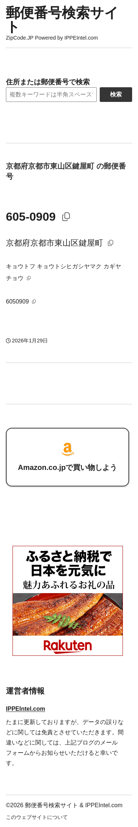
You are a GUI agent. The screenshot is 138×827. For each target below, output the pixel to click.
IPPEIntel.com (25, 709)
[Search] (51, 94)
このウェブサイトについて (37, 817)
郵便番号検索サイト (62, 19)
